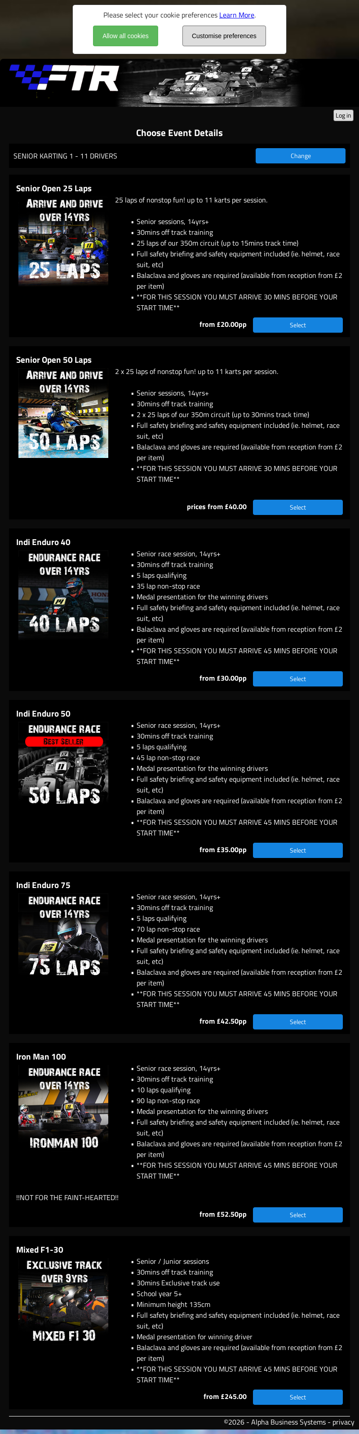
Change (301, 155)
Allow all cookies (125, 36)
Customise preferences (224, 36)
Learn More (236, 14)
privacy (343, 1421)
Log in (343, 115)
